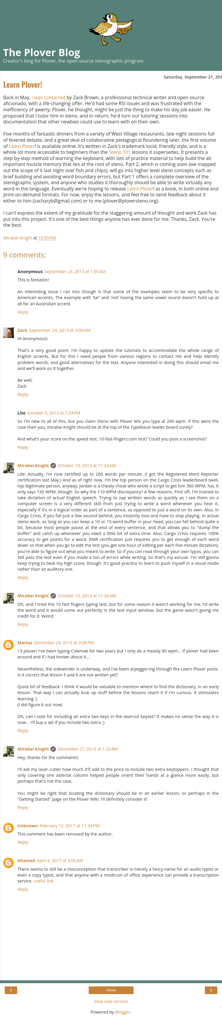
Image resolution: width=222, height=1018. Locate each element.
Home (111, 990)
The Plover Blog (41, 52)
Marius (24, 642)
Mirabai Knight (33, 465)
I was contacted (48, 97)
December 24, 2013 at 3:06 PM (64, 642)
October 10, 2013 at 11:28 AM (87, 595)
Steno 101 (120, 152)
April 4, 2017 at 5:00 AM (60, 860)
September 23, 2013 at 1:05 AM (75, 271)
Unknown (27, 825)
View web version (111, 1001)
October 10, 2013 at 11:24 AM (87, 465)
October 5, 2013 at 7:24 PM (53, 413)
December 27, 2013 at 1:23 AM (88, 749)
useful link (43, 881)
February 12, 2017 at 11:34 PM (69, 825)
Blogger (122, 1012)
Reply (22, 312)
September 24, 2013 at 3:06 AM (59, 330)
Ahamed (26, 860)
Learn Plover (22, 146)
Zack (22, 330)
